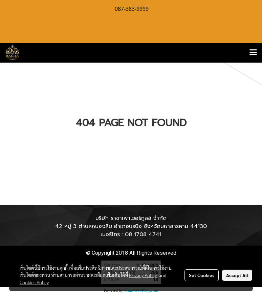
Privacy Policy (143, 275)
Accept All (237, 275)
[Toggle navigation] (253, 52)
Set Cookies (201, 275)
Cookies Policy (34, 282)
